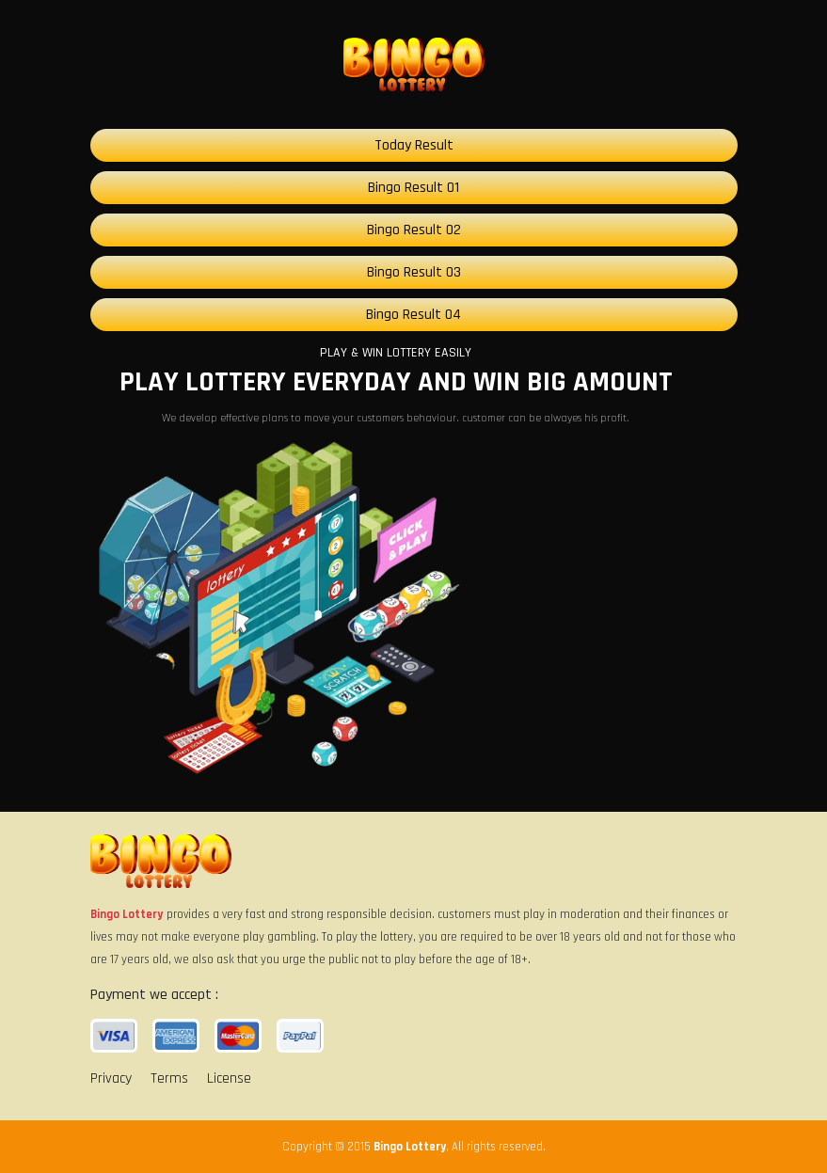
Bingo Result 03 (414, 272)
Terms (169, 1078)
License (229, 1078)
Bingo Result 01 (413, 188)
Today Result (413, 145)
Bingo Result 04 (413, 315)
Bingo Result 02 (414, 230)
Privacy (111, 1078)
